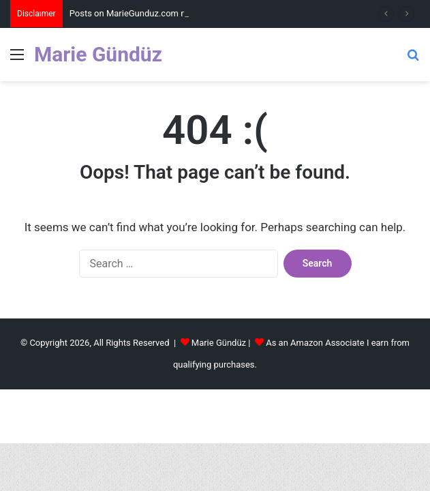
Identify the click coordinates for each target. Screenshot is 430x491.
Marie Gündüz (218, 343)
